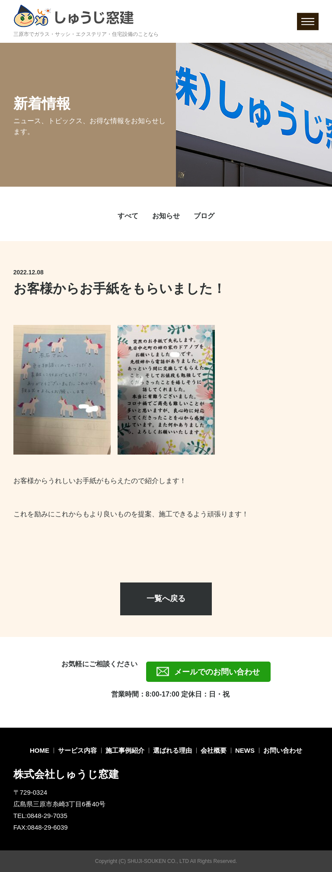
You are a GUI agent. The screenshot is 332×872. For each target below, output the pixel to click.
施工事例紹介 (124, 750)
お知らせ (166, 216)
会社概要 (214, 750)
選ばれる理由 (172, 750)
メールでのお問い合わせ (217, 672)
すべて (128, 216)
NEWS (245, 750)
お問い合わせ (282, 750)
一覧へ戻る (166, 598)
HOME (39, 750)
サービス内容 (77, 750)
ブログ (204, 216)
